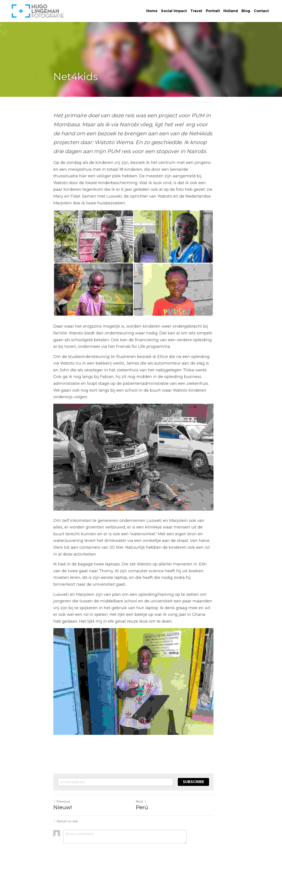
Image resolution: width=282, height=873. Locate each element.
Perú (149, 810)
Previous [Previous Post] (61, 805)
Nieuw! (62, 810)
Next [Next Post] (148, 805)
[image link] (38, 11)
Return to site (65, 824)
